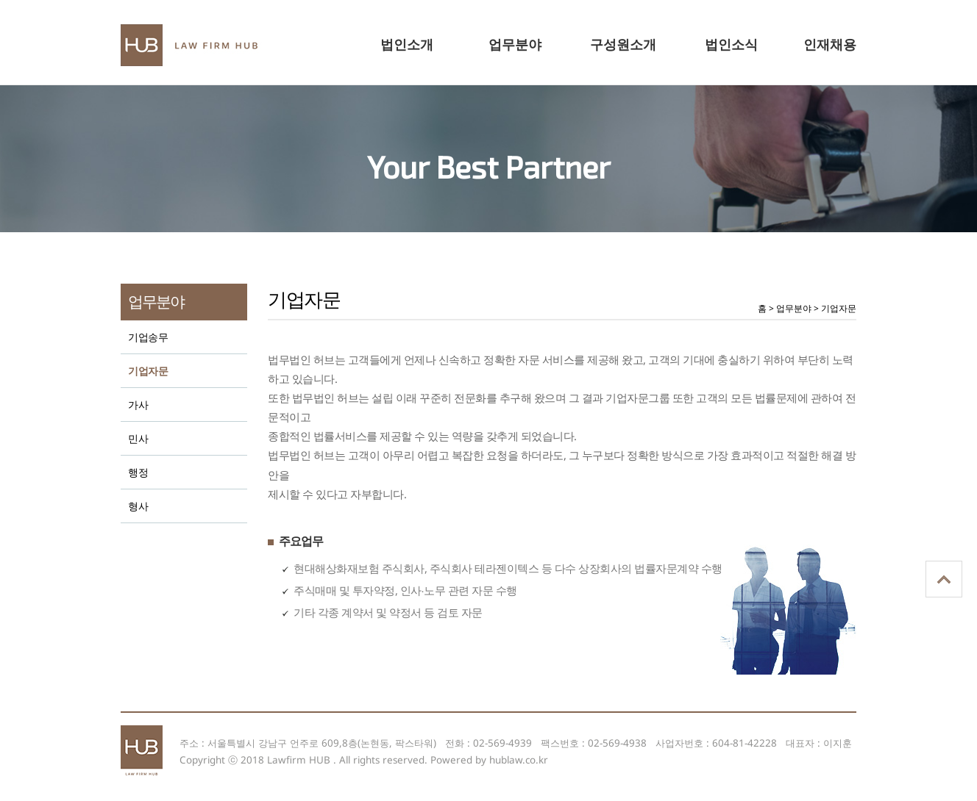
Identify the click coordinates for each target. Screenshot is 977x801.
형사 (138, 506)
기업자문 (148, 371)
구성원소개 (623, 44)
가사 (138, 405)
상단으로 (944, 579)
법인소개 (406, 44)
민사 (138, 439)
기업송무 (148, 337)
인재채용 (829, 44)
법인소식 (731, 44)
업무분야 (515, 44)
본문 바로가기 (0, 6)
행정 (138, 472)
